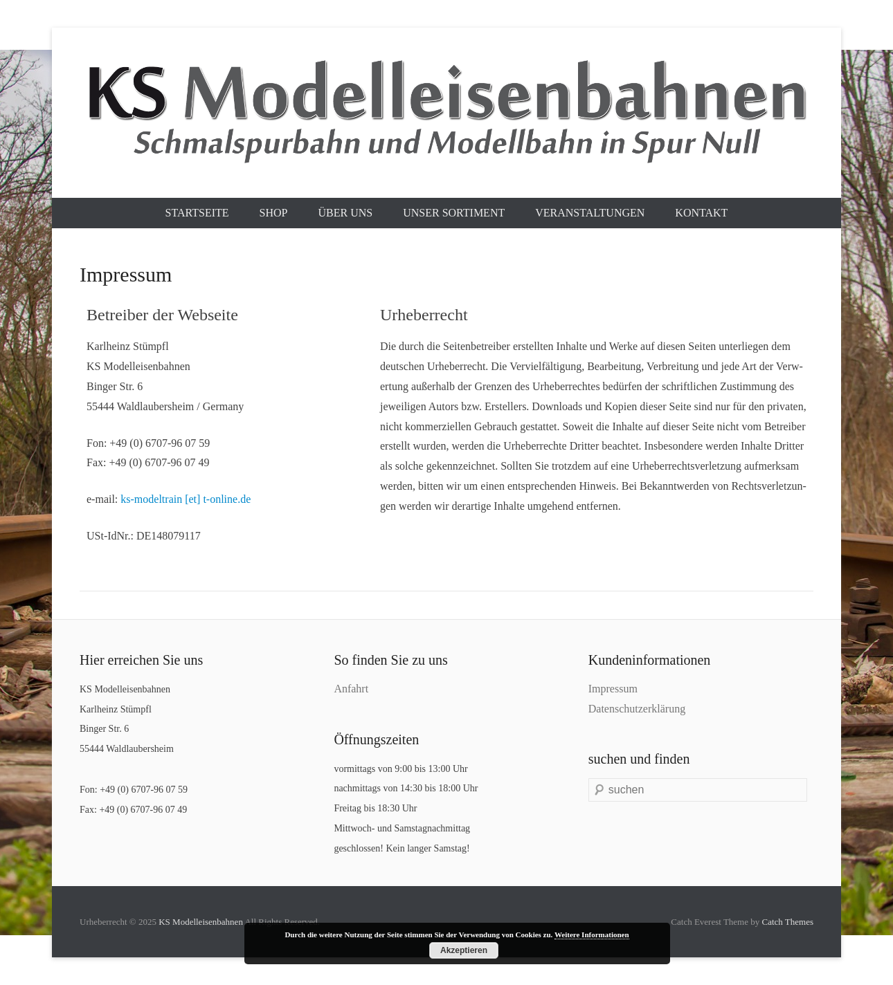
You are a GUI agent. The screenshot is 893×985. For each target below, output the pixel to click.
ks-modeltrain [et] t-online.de (185, 499)
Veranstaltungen (589, 213)
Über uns (345, 213)
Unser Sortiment (454, 213)
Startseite (197, 213)
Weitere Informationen (591, 934)
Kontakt (701, 213)
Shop (274, 213)
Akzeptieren (463, 950)
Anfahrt (351, 688)
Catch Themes (788, 922)
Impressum (613, 688)
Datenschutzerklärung (636, 709)
